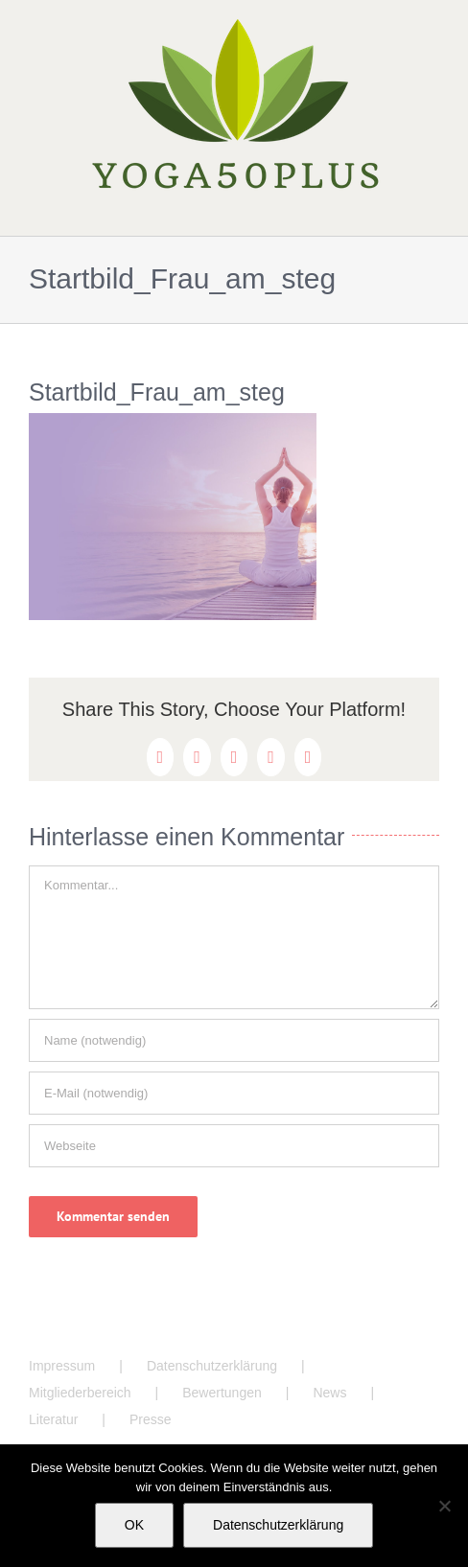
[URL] (234, 1145)
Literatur (53, 1419)
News (329, 1392)
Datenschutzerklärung (212, 1365)
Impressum (62, 1365)
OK (134, 1524)
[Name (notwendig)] (234, 1040)
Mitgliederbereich (80, 1392)
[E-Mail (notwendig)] (234, 1093)
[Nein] (444, 1505)
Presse (150, 1419)
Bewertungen (222, 1392)
